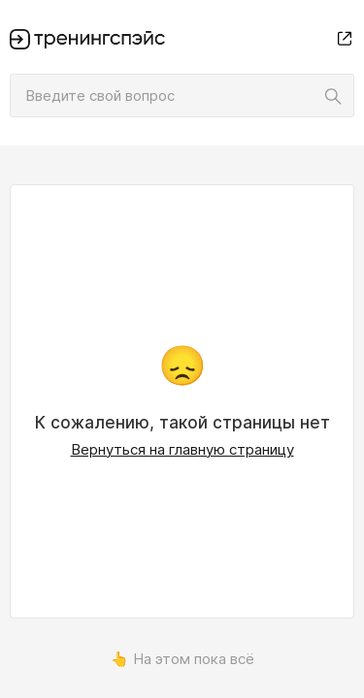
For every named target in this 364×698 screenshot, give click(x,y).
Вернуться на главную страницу (182, 449)
